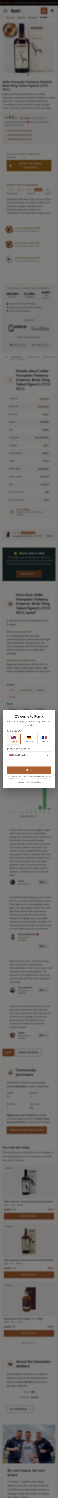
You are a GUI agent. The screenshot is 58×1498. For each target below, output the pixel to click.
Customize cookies (23, 782)
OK (29, 770)
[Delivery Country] (29, 755)
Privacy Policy (36, 782)
